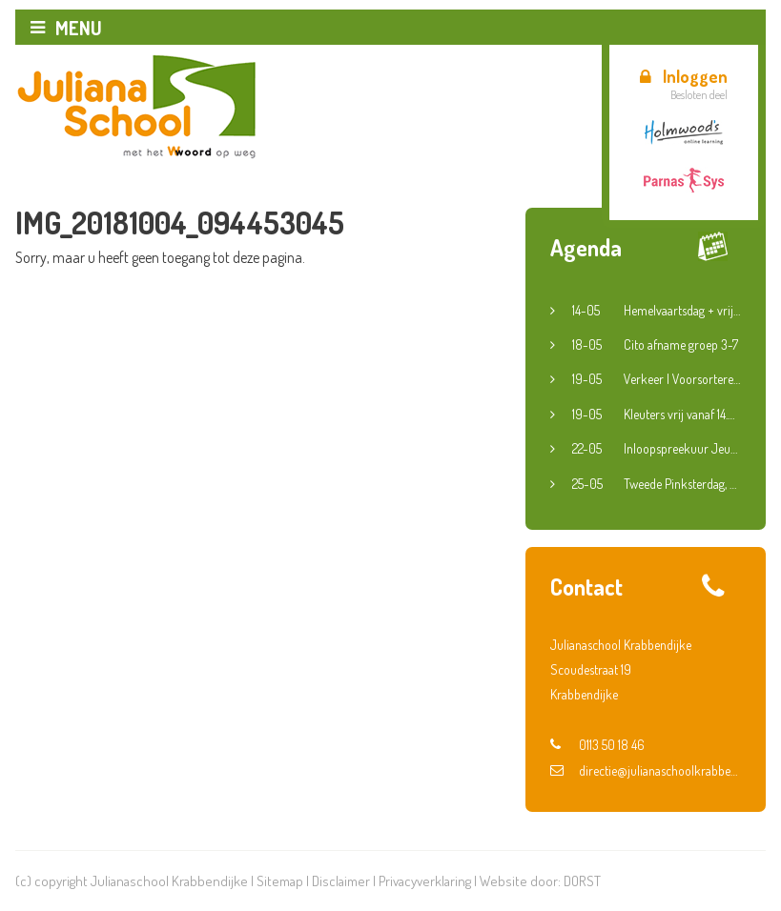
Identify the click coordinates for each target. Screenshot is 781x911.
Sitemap (280, 881)
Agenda (586, 247)
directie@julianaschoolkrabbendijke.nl (645, 770)
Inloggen (684, 76)
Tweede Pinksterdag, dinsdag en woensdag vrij (656, 484)
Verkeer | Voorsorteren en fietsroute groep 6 (656, 379)
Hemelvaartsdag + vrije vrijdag (656, 310)
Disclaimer (341, 881)
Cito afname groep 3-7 (655, 344)
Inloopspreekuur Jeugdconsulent (656, 448)
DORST (582, 881)
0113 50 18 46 (597, 745)
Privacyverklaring (425, 881)
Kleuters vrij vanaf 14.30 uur (656, 414)
